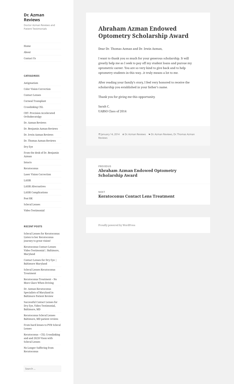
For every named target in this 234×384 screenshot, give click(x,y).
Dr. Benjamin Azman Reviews (41, 128)
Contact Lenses (32, 95)
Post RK (28, 198)
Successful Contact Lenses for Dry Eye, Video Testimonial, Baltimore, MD (41, 305)
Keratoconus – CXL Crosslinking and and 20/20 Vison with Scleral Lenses (42, 338)
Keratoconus (31, 168)
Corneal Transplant (35, 101)
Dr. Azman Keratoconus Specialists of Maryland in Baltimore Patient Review (38, 292)
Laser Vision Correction (37, 174)
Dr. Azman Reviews (34, 17)
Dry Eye (28, 146)
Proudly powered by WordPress (116, 225)
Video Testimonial (34, 210)
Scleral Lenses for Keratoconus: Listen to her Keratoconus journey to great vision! (42, 237)
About (27, 52)
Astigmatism (31, 83)
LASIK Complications (36, 192)
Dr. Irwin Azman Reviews (38, 134)
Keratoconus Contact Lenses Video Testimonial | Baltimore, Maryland (41, 250)
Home (27, 46)
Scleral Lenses (32, 204)
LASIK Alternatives (35, 186)
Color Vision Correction (37, 89)
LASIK (27, 180)
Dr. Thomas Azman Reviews (40, 140)
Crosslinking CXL (33, 107)
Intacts (28, 162)
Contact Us (30, 58)
